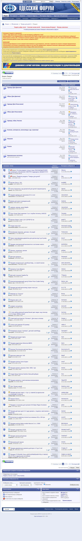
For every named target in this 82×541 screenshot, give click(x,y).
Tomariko (10, 215)
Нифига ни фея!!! (13, 457)
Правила (22, 16)
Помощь (57, 1)
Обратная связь (49, 509)
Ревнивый (11, 258)
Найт (9, 178)
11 (57, 188)
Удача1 (10, 190)
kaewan (10, 414)
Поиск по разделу (73, 81)
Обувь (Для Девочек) (13, 96)
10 (57, 299)
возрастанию (38, 484)
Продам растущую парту (18, 337)
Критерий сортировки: (25, 483)
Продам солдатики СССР (18, 429)
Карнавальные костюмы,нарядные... (74, 156)
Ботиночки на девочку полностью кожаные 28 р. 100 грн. (27, 417)
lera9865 (10, 184)
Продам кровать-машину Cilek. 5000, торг (23, 368)
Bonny (10, 295)
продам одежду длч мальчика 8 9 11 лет (22, 195)
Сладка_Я (11, 449)
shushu (10, 443)
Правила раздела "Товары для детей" (28, 176)
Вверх (77, 467)
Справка (18, 18)
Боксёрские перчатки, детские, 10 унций (22, 232)
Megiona (5, 475)
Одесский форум (38, 516)
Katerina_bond (12, 387)
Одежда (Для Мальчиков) (15, 104)
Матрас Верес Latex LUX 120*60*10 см (22, 219)
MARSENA (11, 245)
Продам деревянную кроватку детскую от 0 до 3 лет (26, 448)
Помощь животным (62, 27)
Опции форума (44, 18)
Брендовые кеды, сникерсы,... (73, 112)
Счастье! (10, 475)
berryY (10, 239)
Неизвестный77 (12, 431)
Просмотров (55, 167)
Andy (18, 475)
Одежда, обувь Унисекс (14, 121)
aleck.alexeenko (12, 264)
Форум (6, 16)
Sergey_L (10, 320)
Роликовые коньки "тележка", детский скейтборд (25, 331)
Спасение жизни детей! (33, 27)
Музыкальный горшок (17, 442)
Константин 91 (12, 350)
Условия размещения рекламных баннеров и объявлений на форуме (41, 29)
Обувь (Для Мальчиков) (14, 112)
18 (57, 318)
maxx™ (15, 475)
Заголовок (6, 166)
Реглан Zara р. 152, (16, 182)
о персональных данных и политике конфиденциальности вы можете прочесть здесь (31, 60)
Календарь (25, 18)
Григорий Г (11, 332)
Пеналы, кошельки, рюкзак (18, 250)
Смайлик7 (11, 437)
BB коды (63, 492)
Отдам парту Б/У (15, 226)
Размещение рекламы (61, 509)
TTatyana (10, 276)
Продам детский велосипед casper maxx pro (23, 287)
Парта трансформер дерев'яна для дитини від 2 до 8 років (28, 238)
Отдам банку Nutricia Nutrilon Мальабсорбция (24, 374)
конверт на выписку (16, 306)
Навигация (54, 18)
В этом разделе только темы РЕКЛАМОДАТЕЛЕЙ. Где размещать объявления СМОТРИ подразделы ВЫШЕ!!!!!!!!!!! (28, 171)
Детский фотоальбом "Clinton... (71, 148)
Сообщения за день (9, 18)
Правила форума (67, 500)
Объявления (14, 24)
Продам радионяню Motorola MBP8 (21, 343)
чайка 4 (10, 326)
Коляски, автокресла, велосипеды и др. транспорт (22, 130)
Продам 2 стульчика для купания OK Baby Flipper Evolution (28, 405)
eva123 (10, 418)
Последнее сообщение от (68, 166)
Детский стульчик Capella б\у (19, 275)
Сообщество (33, 18)
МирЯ (9, 357)
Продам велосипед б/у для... (73, 130)
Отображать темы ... (8, 483)
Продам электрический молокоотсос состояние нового (27, 244)
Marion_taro (11, 283)
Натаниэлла (11, 400)
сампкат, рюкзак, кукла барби (19, 207)
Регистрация (75, 1)
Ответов (55, 166)
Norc (9, 375)
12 (57, 330)
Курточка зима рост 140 (17, 355)
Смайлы (63, 494)
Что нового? (13, 16)
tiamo (9, 344)
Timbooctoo (11, 233)
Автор (11, 166)
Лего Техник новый (16, 386)
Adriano (10, 270)
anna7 (10, 363)
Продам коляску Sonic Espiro (19, 361)
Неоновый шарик (13, 227)
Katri (9, 338)
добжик (10, 252)
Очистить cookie (66, 1)
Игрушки (10, 139)
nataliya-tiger (11, 395)
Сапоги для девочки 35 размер (19, 324)
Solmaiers (11, 301)
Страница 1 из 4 (57, 73)
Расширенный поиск (72, 18)
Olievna (10, 173)
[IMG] (62, 496)
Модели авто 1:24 (15, 300)
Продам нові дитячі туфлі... (72, 97)
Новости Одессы (32, 16)
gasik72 (10, 221)
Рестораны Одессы (46, 16)
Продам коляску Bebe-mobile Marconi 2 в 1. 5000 (25, 423)
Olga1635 (10, 381)
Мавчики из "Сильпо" (16, 294)
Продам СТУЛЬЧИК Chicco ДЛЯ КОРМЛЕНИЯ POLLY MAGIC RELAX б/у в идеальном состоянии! (28, 455)
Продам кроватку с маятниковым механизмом (24, 380)
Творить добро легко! (20, 27)
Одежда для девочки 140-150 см (73, 88)
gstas (9, 406)
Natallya (22, 475)
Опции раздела (62, 81)
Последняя (75, 73)
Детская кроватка (15, 256)
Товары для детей (26, 24)
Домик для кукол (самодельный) (20, 201)
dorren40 (10, 307)
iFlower (10, 289)
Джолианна (11, 425)
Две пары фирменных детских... (71, 122)
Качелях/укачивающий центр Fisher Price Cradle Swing (27, 281)
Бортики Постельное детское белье (21, 349)
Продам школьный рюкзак (18, 436)
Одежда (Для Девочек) (14, 87)
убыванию (47, 484)
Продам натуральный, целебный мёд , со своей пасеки (27, 263)
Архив (71, 509)
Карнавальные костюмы (15, 155)
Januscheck (11, 196)
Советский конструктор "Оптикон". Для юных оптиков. (27, 318)
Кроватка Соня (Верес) (17, 269)
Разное (9, 146)
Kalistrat (10, 202)
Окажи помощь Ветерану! (48, 27)
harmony (10, 315)
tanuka (10, 369)
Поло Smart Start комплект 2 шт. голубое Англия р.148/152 (28, 213)
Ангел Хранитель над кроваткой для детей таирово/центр (28, 189)
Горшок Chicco (14, 398)
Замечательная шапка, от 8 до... (73, 105)
